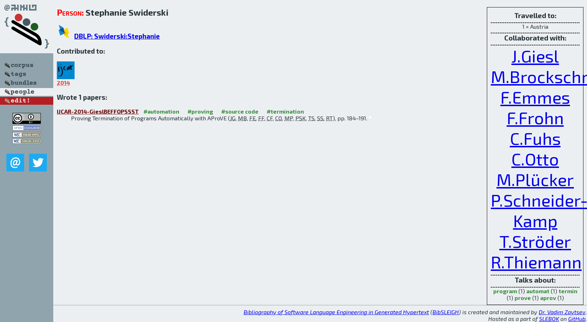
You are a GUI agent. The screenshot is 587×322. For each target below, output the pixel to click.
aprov (548, 297)
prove (523, 297)
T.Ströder (535, 241)
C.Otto (535, 158)
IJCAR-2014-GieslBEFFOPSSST (98, 111)
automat (537, 291)
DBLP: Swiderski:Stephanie (117, 36)
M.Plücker (535, 179)
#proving (200, 111)
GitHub (577, 318)
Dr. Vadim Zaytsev (562, 312)
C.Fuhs (535, 138)
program (505, 291)
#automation (161, 111)
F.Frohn (535, 117)
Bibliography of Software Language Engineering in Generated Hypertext (336, 312)
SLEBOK (549, 318)
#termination (285, 111)
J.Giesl (535, 55)
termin (568, 291)
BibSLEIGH (446, 312)
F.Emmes (535, 97)
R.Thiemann (536, 261)
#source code (240, 111)
